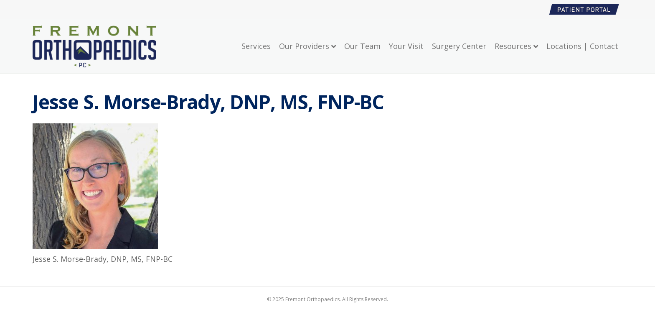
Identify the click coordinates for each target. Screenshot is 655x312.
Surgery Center (459, 46)
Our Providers (304, 46)
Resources (513, 46)
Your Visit (406, 46)
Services (256, 46)
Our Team (362, 46)
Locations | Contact (582, 46)
